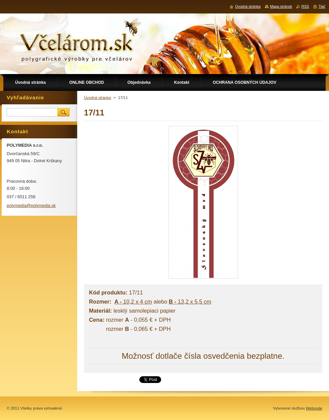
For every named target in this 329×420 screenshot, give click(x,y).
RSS (305, 6)
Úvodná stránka (97, 98)
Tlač (321, 6)
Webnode (314, 408)
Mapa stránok (281, 6)
